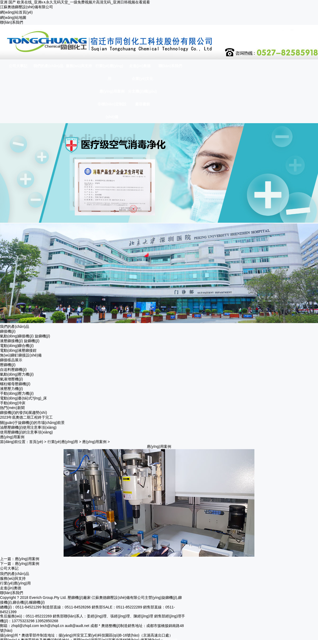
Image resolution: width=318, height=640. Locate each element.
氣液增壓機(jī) (11, 379)
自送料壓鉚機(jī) (13, 369)
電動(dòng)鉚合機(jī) (17, 345)
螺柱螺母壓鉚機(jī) (15, 384)
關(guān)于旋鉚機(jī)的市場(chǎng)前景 (32, 422)
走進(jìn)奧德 (10, 588)
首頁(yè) (36, 442)
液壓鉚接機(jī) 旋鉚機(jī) (19, 341)
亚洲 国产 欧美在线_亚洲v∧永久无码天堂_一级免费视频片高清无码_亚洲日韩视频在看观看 (75, 2)
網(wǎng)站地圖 (13, 17)
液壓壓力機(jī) (11, 388)
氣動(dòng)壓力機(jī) (17, 374)
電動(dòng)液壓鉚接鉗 (18, 350)
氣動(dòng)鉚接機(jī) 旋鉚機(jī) (25, 336)
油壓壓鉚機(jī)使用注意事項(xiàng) (28, 427)
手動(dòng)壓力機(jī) (17, 393)
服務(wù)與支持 (13, 578)
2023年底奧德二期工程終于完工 (26, 417)
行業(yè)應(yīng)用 (62, 442)
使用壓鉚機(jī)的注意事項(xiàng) (26, 432)
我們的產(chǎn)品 (14, 574)
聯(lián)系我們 (11, 22)
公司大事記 (9, 568)
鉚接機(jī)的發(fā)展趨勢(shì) (23, 412)
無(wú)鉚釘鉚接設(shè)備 (21, 355)
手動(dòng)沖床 (12, 403)
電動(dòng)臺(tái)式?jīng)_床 (23, 398)
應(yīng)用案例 (94, 442)
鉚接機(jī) (7, 331)
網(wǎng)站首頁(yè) (16, 12)
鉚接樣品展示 (11, 360)
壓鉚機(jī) (7, 365)
